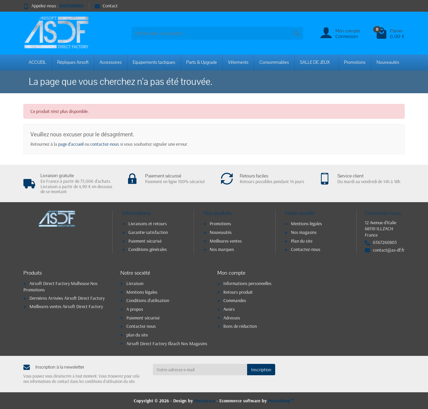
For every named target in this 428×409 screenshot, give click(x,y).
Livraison (134, 283)
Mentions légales (306, 224)
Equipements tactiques (154, 62)
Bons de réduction (240, 326)
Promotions (354, 62)
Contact (106, 6)
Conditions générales (147, 249)
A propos (134, 309)
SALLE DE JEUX (315, 62)
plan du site (137, 335)
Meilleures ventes (226, 241)
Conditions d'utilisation (147, 300)
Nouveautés (388, 62)
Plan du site (301, 241)
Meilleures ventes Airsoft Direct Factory (66, 306)
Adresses (231, 318)
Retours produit (238, 292)
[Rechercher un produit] (296, 33)
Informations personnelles (247, 283)
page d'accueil (71, 144)
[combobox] (210, 33)
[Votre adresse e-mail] (200, 369)
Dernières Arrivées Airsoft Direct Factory (67, 298)
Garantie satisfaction (148, 232)
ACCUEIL (37, 62)
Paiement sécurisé (145, 241)
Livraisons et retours (147, 224)
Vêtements (238, 62)
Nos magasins (304, 232)
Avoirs (229, 309)
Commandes (234, 300)
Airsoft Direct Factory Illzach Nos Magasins (166, 343)
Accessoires (111, 62)
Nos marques (222, 249)
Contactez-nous (305, 249)
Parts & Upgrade (201, 62)
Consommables (274, 62)
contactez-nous (104, 144)
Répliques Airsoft (73, 62)
